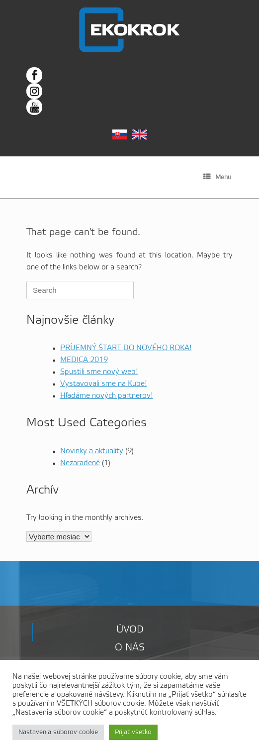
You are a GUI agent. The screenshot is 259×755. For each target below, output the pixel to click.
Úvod (130, 630)
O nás (130, 647)
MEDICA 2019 (84, 360)
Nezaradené (80, 463)
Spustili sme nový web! (99, 372)
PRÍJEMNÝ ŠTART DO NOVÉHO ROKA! (126, 348)
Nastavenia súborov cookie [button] (58, 732)
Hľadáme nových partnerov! (106, 395)
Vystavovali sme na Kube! (103, 383)
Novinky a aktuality (91, 451)
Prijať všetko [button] (133, 732)
